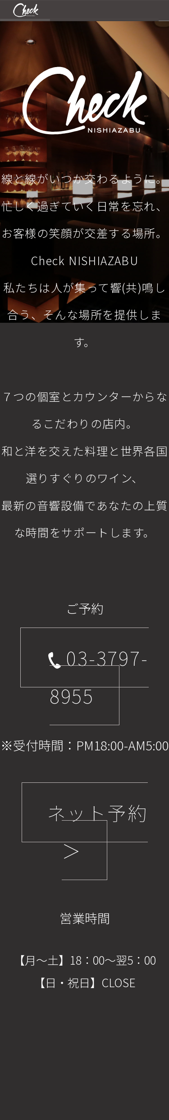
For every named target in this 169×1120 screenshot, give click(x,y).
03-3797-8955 (97, 676)
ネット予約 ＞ (97, 831)
